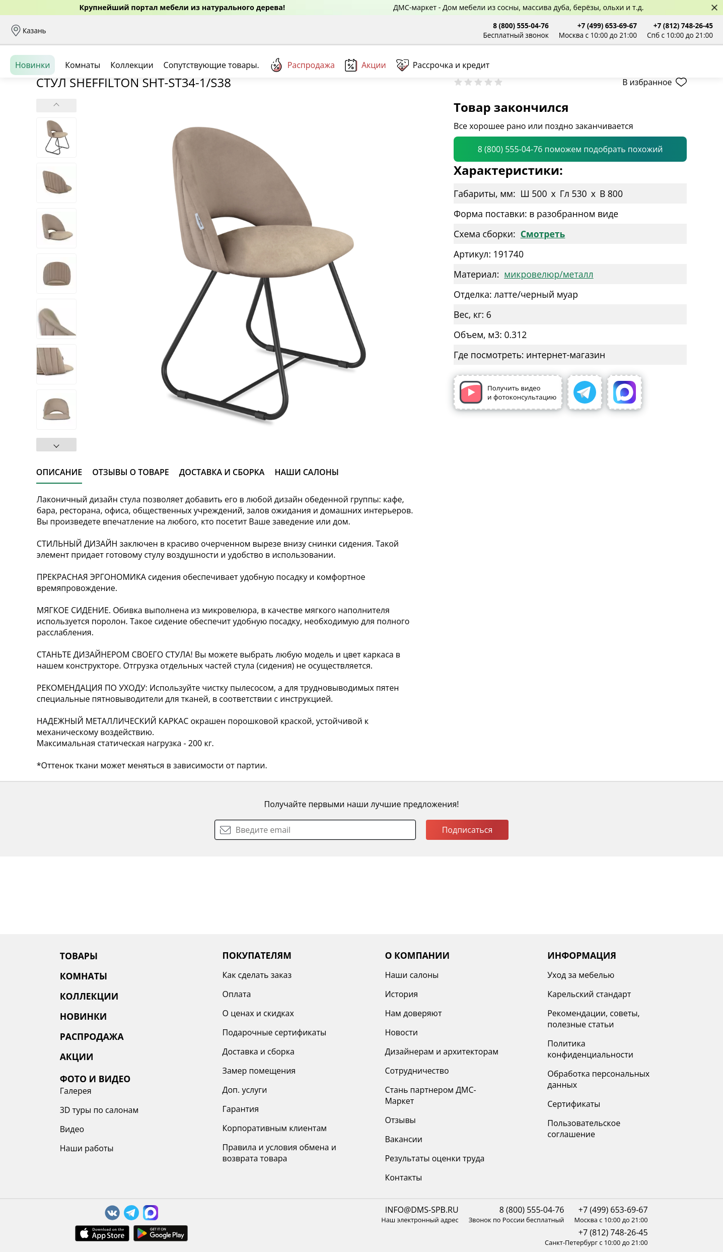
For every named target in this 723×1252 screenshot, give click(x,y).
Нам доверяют (332, 1013)
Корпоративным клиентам (220, 1128)
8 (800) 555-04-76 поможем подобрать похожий (570, 226)
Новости (320, 1032)
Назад (36, 133)
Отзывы (250, 30)
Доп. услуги (190, 1089)
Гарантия (186, 1108)
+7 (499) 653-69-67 (607, 25)
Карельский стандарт (481, 994)
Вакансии (322, 1139)
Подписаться (467, 907)
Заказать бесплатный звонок (667, 110)
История (320, 994)
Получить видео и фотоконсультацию (508, 469)
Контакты (322, 1177)
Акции (365, 110)
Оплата (139, 30)
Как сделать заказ (203, 974)
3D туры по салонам (613, 994)
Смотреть (543, 311)
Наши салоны (296, 30)
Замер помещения (205, 1070)
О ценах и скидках (204, 1013)
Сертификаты (465, 1103)
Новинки (32, 110)
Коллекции (131, 110)
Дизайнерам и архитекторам (360, 1051)
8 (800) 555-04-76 (521, 25)
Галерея (590, 974)
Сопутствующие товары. (211, 110)
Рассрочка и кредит (195, 30)
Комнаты (206, 76)
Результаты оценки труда (353, 1158)
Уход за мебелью (472, 974)
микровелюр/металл (548, 352)
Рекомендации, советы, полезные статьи (485, 1019)
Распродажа (302, 110)
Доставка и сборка (87, 30)
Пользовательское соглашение (475, 1128)
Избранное (653, 75)
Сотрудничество (336, 1070)
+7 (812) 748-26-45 (683, 25)
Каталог (139, 76)
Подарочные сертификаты (220, 1032)
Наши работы (601, 1032)
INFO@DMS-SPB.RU (422, 1209)
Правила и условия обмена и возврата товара (225, 1153)
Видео (586, 1013)
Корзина (698, 75)
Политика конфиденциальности (482, 1049)
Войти (612, 75)
